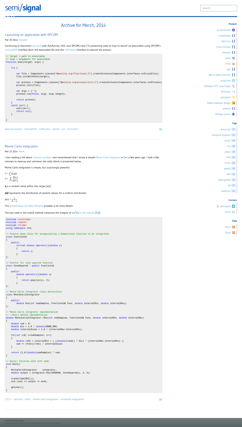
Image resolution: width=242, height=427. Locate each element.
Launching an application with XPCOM (31, 35)
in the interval (86, 212)
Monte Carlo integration (21, 146)
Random (23, 40)
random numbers (42, 157)
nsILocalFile (11, 49)
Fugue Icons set (45, 423)
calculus (18, 399)
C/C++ (8, 399)
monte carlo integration (45, 399)
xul (63, 129)
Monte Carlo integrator (108, 157)
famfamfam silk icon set (25, 423)
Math (21, 151)
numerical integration (72, 399)
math (28, 399)
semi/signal (23, 8)
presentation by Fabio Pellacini (26, 205)
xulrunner (72, 129)
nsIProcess (70, 49)
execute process (13, 129)
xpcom (56, 129)
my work (36, 45)
